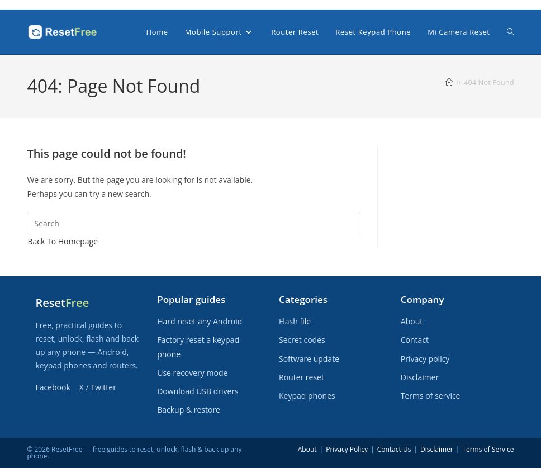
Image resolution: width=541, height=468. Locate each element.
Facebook (52, 387)
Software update (309, 358)
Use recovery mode (192, 372)
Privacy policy (425, 358)
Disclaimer (420, 377)
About (412, 321)
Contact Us (394, 449)
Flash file (295, 321)
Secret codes (302, 339)
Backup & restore (188, 409)
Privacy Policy (347, 449)
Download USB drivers (198, 391)
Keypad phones (307, 395)
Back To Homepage (62, 241)
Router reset (301, 377)
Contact (415, 339)
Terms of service (431, 395)
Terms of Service (488, 449)
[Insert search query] (193, 223)
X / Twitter (97, 387)
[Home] (449, 82)
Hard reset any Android (199, 321)
